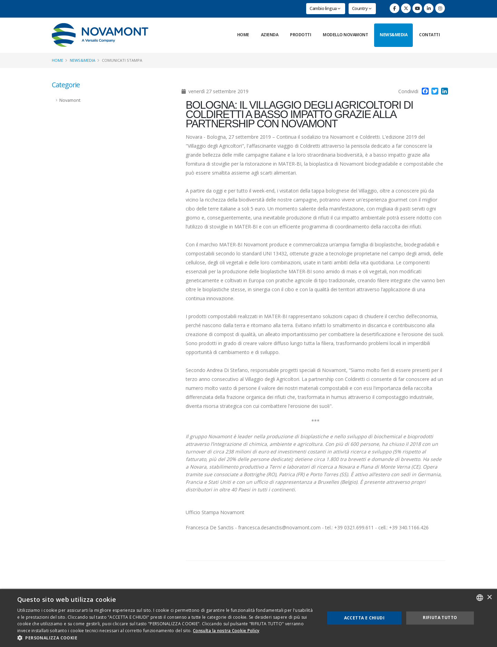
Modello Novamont (345, 35)
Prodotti (300, 35)
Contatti (429, 35)
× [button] (489, 597)
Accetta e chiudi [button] (364, 618)
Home (243, 35)
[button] (166, 638)
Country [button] (362, 8)
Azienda (270, 35)
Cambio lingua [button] (325, 8)
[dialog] (248, 618)
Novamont (69, 100)
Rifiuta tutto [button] (440, 617)
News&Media (393, 35)
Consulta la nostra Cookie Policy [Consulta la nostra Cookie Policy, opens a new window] (226, 631)
